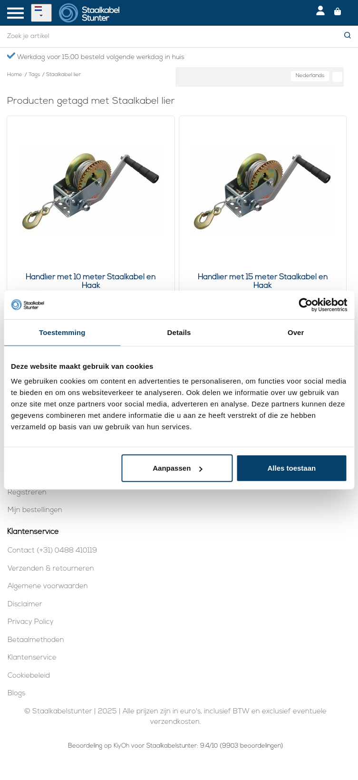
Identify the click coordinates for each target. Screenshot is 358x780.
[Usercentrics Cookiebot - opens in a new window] (305, 304)
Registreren (27, 492)
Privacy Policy (31, 622)
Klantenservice (32, 658)
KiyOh (121, 746)
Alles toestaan (291, 468)
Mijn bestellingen (35, 510)
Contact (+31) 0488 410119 (52, 550)
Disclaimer (25, 604)
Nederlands (310, 76)
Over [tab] (296, 332)
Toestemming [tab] (62, 332)
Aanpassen (177, 468)
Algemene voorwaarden (48, 586)
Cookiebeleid (29, 676)
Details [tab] (179, 332)
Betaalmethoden (36, 640)
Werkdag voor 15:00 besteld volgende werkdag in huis (95, 56)
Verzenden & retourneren (51, 569)
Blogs (16, 693)
